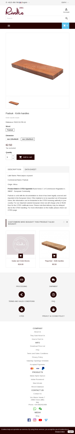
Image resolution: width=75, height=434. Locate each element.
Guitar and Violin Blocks (21, 261)
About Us (37, 332)
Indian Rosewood (37, 379)
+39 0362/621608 (40, 405)
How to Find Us (37, 339)
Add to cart (25, 157)
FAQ (37, 350)
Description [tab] (14, 169)
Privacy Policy (37, 357)
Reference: (9, 122)
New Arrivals (37, 383)
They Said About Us (37, 335)
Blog (37, 416)
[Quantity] (9, 157)
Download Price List (37, 346)
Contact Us (37, 394)
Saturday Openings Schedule (37, 361)
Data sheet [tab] (30, 169)
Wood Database (37, 387)
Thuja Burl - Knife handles (54, 261)
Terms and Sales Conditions (37, 353)
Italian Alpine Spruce (37, 376)
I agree (70, 432)
